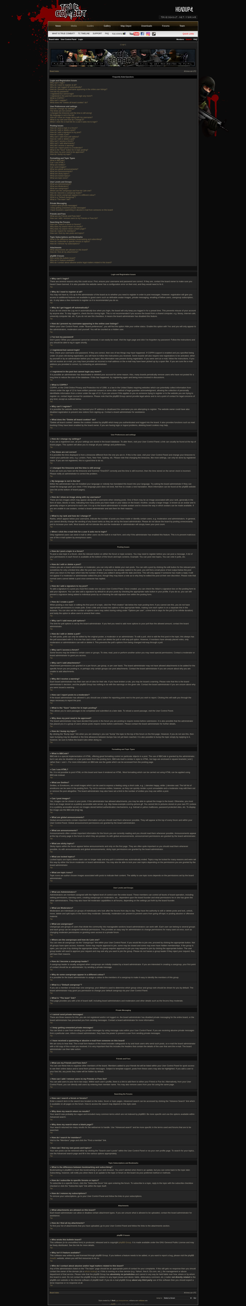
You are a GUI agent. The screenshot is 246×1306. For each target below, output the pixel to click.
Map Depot (126, 26)
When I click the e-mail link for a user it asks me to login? (73, 122)
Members (180, 39)
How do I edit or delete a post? (63, 130)
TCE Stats (119, 34)
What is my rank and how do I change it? (67, 120)
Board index (54, 39)
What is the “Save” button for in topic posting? (69, 150)
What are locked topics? (60, 176)
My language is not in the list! (62, 115)
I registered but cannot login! (62, 94)
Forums (165, 26)
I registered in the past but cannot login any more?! (71, 96)
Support (97, 33)
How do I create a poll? (59, 134)
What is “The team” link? (60, 199)
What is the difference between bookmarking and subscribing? (76, 239)
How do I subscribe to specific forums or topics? (70, 241)
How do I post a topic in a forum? (64, 128)
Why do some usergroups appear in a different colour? (72, 195)
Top (51, 287)
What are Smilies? (57, 165)
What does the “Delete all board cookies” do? (69, 102)
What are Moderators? (59, 186)
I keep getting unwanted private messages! (68, 208)
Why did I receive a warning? (62, 145)
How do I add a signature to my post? (65, 132)
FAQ (107, 33)
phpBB (113, 1304)
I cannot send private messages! (63, 205)
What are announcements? (61, 171)
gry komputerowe (122, 1300)
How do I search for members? (63, 231)
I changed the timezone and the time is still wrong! (71, 113)
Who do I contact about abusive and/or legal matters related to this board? (81, 262)
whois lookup (90, 1271)
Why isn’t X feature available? (62, 260)
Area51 (53, 1258)
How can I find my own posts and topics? (67, 233)
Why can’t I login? (57, 83)
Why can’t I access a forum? (62, 141)
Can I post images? (58, 167)
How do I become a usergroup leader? (66, 193)
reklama (142, 1300)
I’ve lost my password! (59, 91)
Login (80, 39)
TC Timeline (84, 33)
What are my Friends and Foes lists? (65, 216)
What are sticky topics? (59, 174)
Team (182, 26)
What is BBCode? (57, 160)
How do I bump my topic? (60, 154)
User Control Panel (68, 39)
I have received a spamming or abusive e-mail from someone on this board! (81, 210)
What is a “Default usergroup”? (63, 197)
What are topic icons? (59, 178)
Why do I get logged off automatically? (66, 87)
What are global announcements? (64, 169)
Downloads (146, 26)
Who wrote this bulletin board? (62, 258)
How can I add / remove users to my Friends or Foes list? (74, 218)
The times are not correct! (61, 111)
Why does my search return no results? (66, 227)
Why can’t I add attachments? (62, 143)
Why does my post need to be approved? (67, 152)
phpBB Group (125, 1242)
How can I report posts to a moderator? (66, 148)
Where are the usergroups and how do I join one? (70, 191)
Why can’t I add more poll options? (64, 137)
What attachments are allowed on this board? (69, 250)
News (58, 26)
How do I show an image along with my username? (71, 117)
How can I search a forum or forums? (65, 224)
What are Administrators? (60, 184)
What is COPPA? (57, 98)
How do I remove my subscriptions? (65, 244)
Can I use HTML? (57, 163)
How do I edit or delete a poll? (62, 139)
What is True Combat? (63, 33)
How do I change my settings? (62, 109)
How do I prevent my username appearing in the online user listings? (78, 89)
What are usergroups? (59, 188)
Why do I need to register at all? (63, 85)
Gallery (107, 26)
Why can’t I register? (58, 100)
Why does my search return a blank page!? (68, 229)
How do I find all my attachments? (64, 252)
